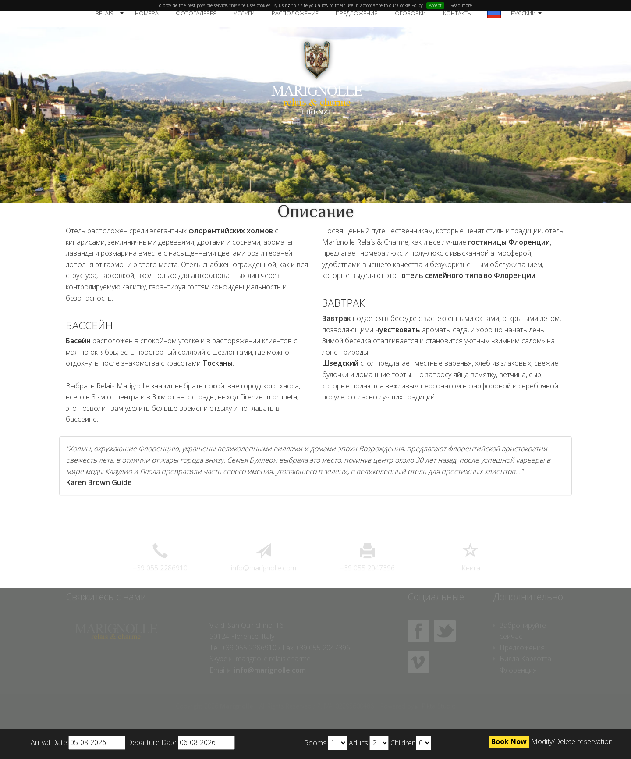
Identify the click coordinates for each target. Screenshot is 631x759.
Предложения (357, 13)
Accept (435, 5)
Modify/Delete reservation (572, 741)
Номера (147, 13)
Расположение (295, 13)
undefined (337, 743)
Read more (461, 5)
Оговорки (410, 13)
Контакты (457, 13)
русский (523, 13)
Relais (104, 13)
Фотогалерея (196, 13)
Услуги (244, 13)
